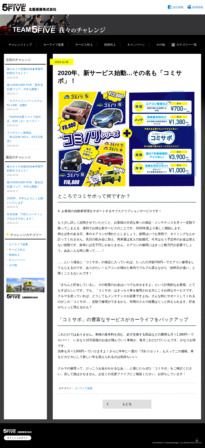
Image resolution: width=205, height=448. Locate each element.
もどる (127, 404)
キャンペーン (136, 44)
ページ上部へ (196, 440)
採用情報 (197, 7)
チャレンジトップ (20, 44)
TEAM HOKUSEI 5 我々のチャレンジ (54, 24)
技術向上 (110, 44)
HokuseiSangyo (172, 443)
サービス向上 (84, 44)
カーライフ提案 (53, 44)
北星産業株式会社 (29, 7)
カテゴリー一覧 (186, 44)
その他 (160, 44)
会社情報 (178, 7)
